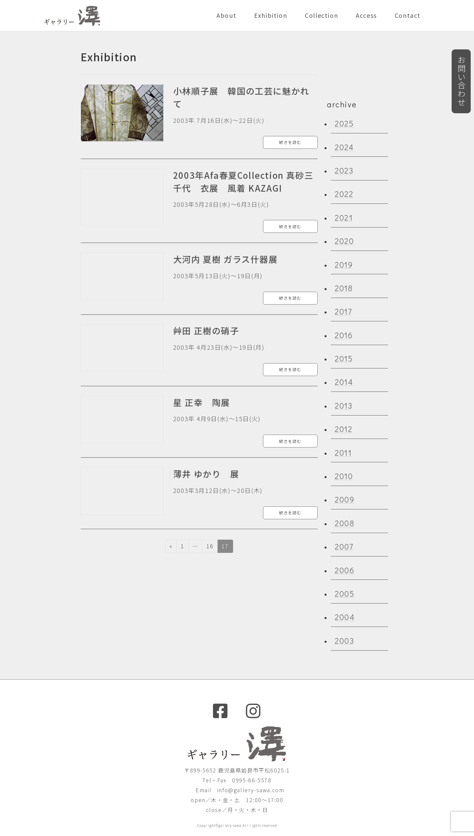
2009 (344, 499)
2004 (345, 617)
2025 (344, 123)
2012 (343, 429)
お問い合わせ (461, 81)
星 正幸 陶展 (201, 402)
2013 (343, 405)
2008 (344, 523)
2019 (344, 264)
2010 (344, 476)
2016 (344, 335)
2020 (344, 241)
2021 (344, 217)
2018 (344, 288)
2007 (344, 546)
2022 (344, 194)
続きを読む (290, 142)
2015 (344, 358)
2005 (344, 593)
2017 (343, 311)
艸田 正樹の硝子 (206, 330)
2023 (344, 170)
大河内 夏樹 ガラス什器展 (225, 259)
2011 (343, 452)
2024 (344, 147)
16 (209, 547)
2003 (344, 640)
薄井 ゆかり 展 (206, 474)
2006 (344, 570)
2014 (344, 382)
